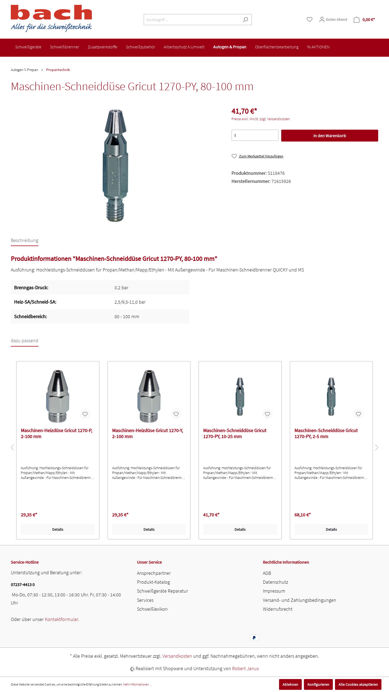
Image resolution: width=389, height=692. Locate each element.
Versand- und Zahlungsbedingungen (299, 600)
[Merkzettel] (309, 19)
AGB (267, 573)
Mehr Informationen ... (137, 684)
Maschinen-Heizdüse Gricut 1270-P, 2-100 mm (56, 433)
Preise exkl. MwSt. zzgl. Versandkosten (261, 118)
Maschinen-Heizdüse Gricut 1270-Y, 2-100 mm (147, 433)
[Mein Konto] (333, 19)
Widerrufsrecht (278, 609)
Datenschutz (275, 582)
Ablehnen (290, 684)
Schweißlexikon (152, 609)
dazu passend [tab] (24, 340)
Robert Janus (245, 668)
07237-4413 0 (23, 584)
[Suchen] (245, 19)
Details (57, 529)
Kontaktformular (61, 619)
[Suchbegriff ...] (191, 19)
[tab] (24, 240)
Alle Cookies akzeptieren (358, 684)
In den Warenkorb (329, 135)
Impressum (274, 591)
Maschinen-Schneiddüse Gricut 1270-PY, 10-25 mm (234, 433)
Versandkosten (177, 656)
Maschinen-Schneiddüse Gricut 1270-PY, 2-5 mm (326, 433)
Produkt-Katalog (153, 582)
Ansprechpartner (154, 573)
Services (145, 600)
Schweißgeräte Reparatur (162, 591)
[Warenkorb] (364, 19)
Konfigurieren (318, 684)
